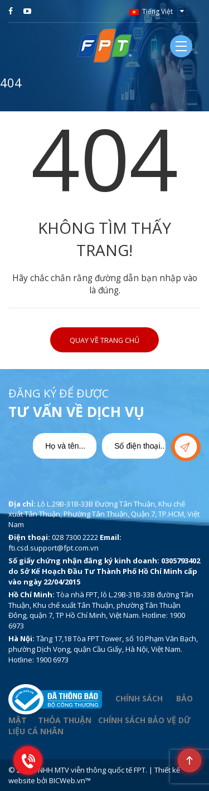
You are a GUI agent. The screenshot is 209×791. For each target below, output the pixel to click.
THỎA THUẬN (64, 720)
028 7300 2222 (75, 537)
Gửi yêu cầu (186, 447)
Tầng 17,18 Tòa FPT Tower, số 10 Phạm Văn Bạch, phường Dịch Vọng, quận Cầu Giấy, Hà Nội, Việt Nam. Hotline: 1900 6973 (103, 648)
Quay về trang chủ (104, 340)
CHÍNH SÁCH (139, 698)
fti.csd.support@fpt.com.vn (53, 548)
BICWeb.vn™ (70, 780)
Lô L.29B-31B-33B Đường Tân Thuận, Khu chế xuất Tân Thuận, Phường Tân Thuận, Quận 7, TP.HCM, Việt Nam (104, 514)
